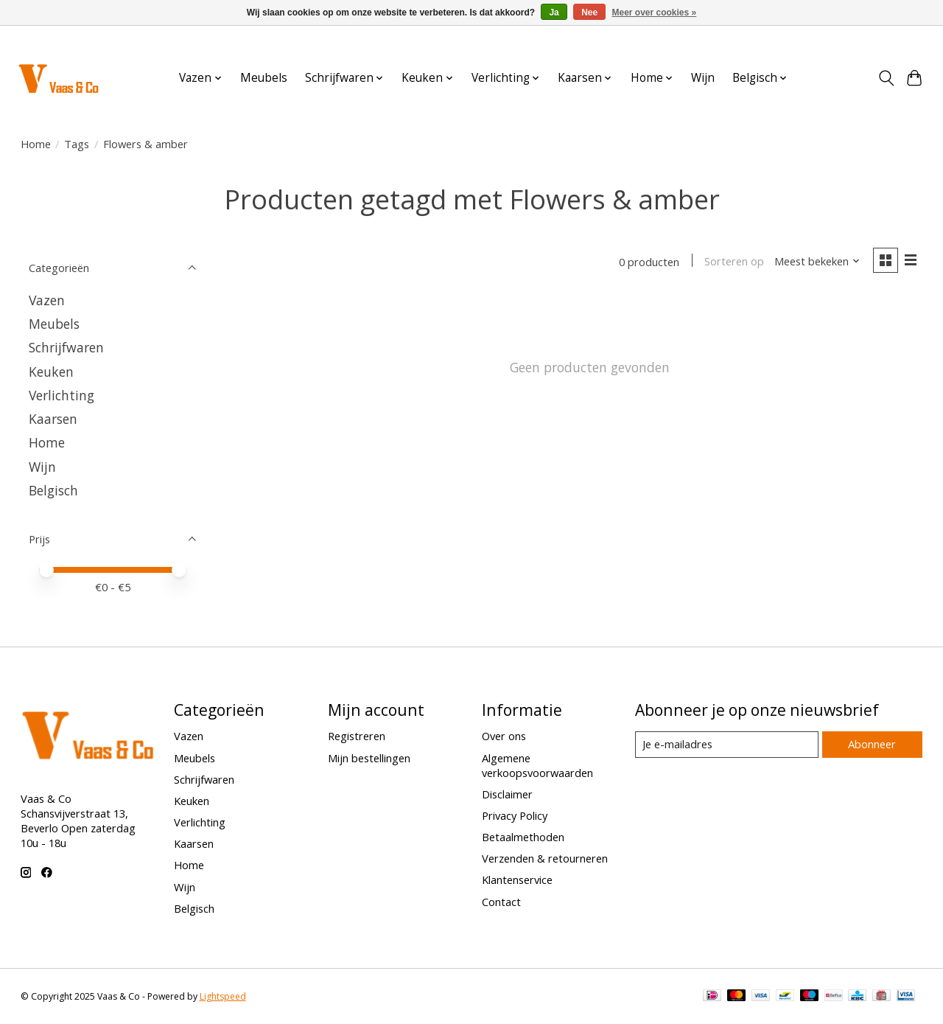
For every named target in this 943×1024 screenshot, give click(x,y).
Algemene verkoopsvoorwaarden (537, 765)
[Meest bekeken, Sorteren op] (816, 261)
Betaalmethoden (523, 836)
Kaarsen (53, 419)
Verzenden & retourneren (545, 858)
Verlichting (61, 395)
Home (36, 143)
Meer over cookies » (654, 12)
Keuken (51, 371)
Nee (589, 12)
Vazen (47, 300)
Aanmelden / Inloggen (879, 39)
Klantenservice (517, 879)
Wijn (703, 78)
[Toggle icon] (886, 78)
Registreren (356, 735)
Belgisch (53, 490)
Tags (76, 143)
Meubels (263, 78)
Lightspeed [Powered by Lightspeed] (223, 996)
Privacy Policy (514, 815)
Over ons (504, 735)
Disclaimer (507, 794)
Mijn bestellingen (369, 757)
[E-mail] (726, 744)
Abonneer (872, 743)
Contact (501, 901)
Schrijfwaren (66, 347)
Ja (553, 12)
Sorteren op (733, 261)
